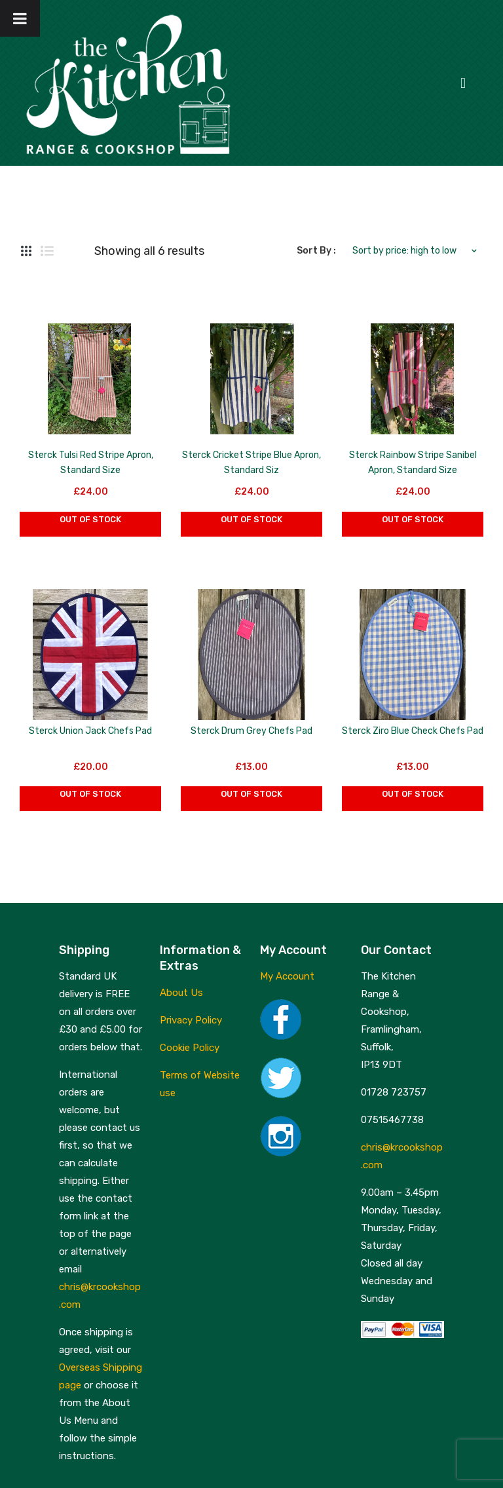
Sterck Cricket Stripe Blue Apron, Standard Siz (251, 462)
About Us (181, 993)
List (47, 251)
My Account (287, 976)
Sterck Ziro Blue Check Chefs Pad (412, 730)
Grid (26, 251)
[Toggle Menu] (20, 18)
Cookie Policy (189, 1048)
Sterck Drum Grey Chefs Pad (251, 730)
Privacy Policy (191, 1020)
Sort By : (316, 250)
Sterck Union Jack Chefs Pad (90, 730)
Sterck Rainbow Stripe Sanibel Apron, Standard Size (413, 462)
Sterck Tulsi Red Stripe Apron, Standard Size (90, 462)
